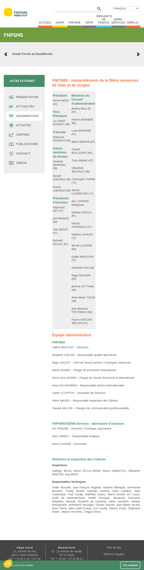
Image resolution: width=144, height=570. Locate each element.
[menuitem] (126, 8)
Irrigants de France (103, 19)
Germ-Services (118, 21)
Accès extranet (22, 81)
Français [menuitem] (120, 8)
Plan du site (114, 547)
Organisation (23, 116)
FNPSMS (74, 22)
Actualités (21, 106)
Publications (23, 144)
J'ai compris (130, 565)
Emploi (132, 22)
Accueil (45, 22)
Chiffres (19, 135)
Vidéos (18, 163)
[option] (72, 54)
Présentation (23, 97)
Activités (20, 125)
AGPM (60, 22)
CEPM (89, 22)
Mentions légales (114, 554)
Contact (20, 153)
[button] (7, 563)
